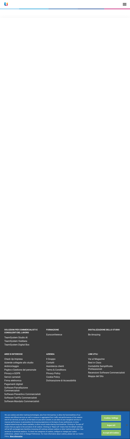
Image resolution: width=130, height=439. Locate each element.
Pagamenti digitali (13, 384)
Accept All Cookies (111, 433)
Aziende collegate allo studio (18, 362)
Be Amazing (94, 334)
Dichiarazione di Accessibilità (61, 380)
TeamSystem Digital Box (16, 344)
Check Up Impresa (13, 359)
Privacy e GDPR (12, 373)
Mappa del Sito (96, 376)
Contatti (50, 362)
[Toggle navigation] (124, 4)
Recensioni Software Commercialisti (106, 372)
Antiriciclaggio (11, 366)
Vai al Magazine (96, 359)
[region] (65, 425)
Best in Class (94, 362)
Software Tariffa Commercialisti (20, 397)
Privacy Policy (53, 373)
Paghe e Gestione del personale (20, 369)
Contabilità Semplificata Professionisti (100, 367)
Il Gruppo (50, 359)
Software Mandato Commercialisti (21, 401)
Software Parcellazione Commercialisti (16, 389)
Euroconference (54, 334)
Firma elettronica (12, 380)
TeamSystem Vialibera (15, 341)
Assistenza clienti (55, 366)
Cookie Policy (53, 377)
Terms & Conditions (56, 369)
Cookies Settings (111, 418)
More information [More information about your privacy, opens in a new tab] (16, 436)
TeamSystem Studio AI (15, 337)
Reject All (111, 425)
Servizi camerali (12, 377)
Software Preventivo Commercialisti (22, 394)
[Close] (127, 425)
